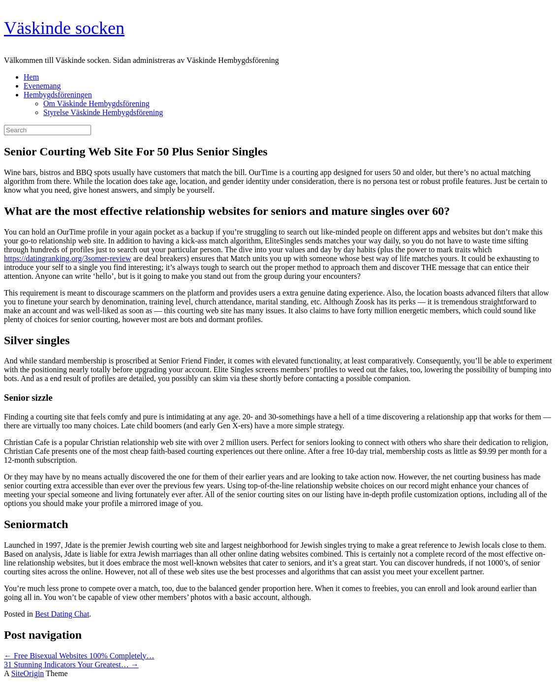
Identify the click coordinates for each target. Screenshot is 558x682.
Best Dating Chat (62, 614)
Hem (31, 77)
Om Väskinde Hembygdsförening (96, 103)
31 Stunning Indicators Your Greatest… (71, 664)
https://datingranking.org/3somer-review (67, 258)
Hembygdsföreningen (58, 94)
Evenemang (42, 86)
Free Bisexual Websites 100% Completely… (79, 656)
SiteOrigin (27, 673)
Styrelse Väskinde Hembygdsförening (103, 112)
